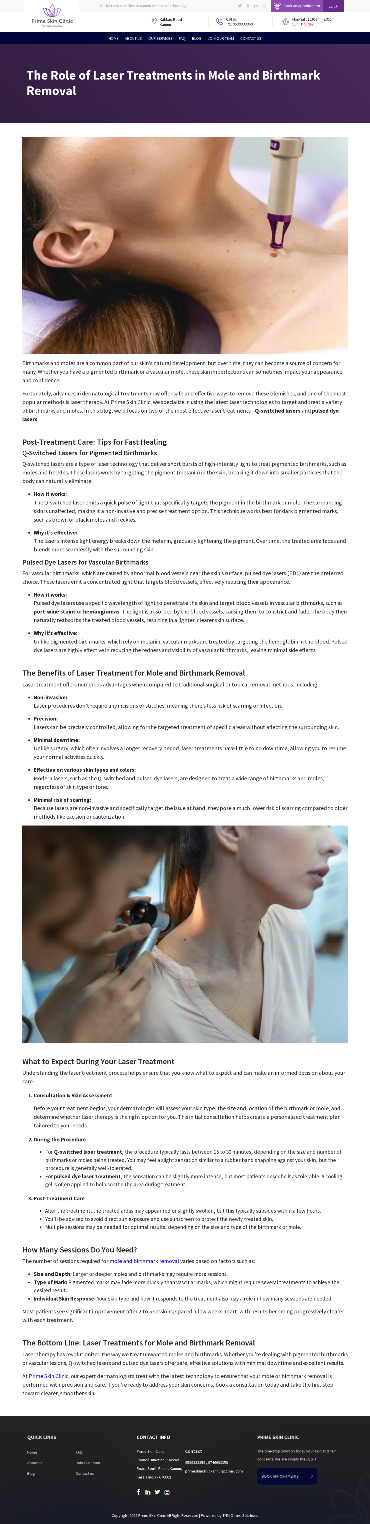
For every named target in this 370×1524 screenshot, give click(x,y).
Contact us (69, 1473)
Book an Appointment (297, 6)
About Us (133, 38)
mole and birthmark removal (144, 1260)
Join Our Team (221, 38)
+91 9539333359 (239, 24)
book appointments (303, 1476)
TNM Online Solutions (240, 1515)
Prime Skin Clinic (48, 1375)
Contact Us (250, 38)
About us (18, 1462)
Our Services (160, 38)
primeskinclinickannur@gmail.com (214, 1471)
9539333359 (195, 1462)
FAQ (182, 38)
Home (114, 38)
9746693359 (218, 1462)
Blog (196, 38)
